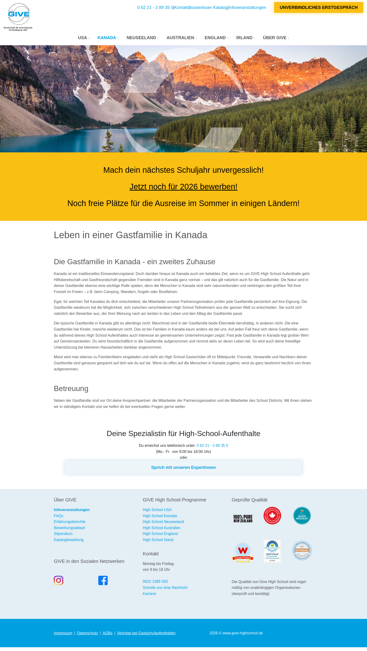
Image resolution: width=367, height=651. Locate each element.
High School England (160, 537)
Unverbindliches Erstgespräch (319, 9)
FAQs (58, 520)
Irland (244, 39)
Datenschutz (87, 637)
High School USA (157, 514)
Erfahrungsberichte (69, 525)
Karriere (149, 597)
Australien (180, 39)
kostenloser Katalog (209, 9)
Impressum (63, 637)
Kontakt (181, 9)
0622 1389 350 (155, 585)
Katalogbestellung (69, 544)
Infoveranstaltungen (247, 9)
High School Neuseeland (163, 525)
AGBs (107, 637)
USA (82, 39)
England (215, 39)
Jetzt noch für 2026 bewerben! (184, 190)
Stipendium (63, 537)
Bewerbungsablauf (69, 532)
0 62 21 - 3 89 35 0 (155, 9)
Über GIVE (274, 39)
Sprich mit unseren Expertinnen (183, 471)
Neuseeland (141, 39)
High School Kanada (160, 520)
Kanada (107, 39)
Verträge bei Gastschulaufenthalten (146, 637)
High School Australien (161, 532)
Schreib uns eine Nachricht (165, 591)
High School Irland (158, 544)
